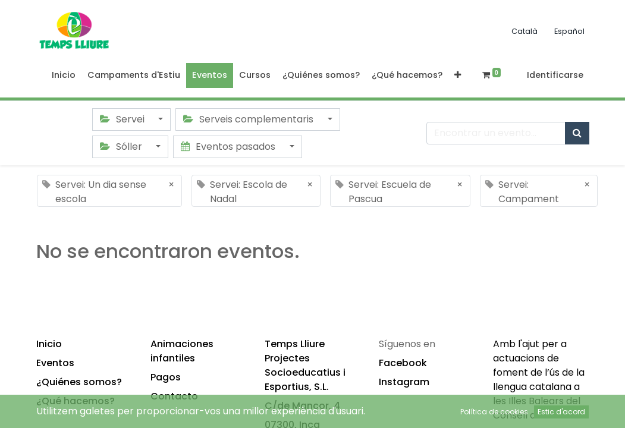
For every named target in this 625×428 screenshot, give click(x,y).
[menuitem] (63, 75)
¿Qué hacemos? (75, 401)
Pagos (165, 377)
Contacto (174, 396)
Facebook (403, 363)
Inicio (49, 344)
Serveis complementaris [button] (249, 119)
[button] (457, 75)
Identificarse (555, 75)
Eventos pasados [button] (229, 146)
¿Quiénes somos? (79, 382)
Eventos (55, 363)
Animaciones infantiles (181, 351)
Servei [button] (123, 119)
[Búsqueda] (577, 133)
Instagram (404, 382)
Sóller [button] (122, 146)
